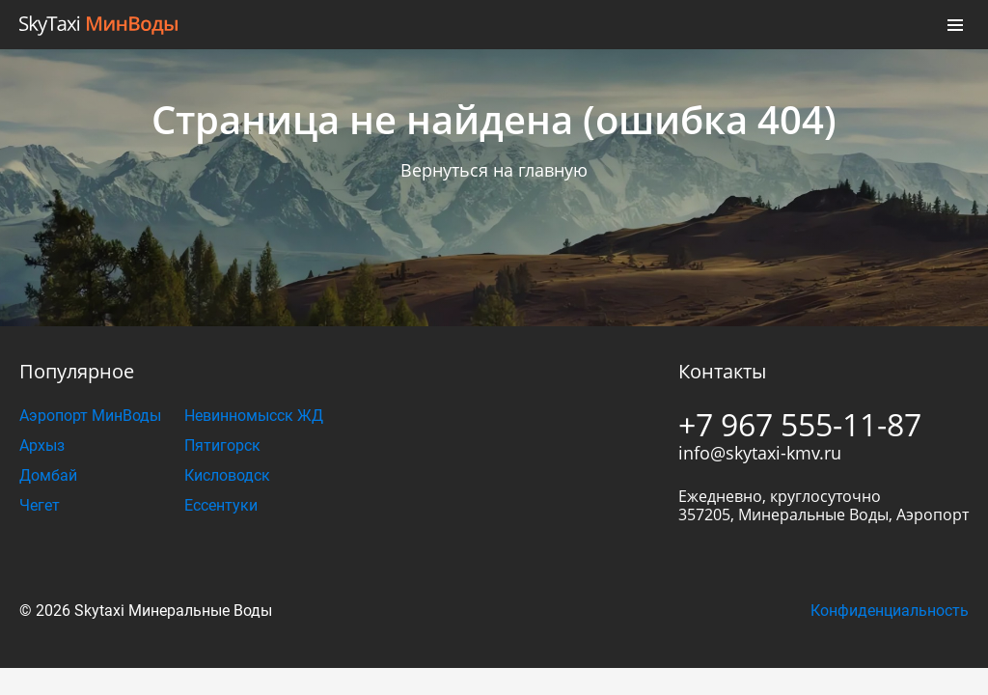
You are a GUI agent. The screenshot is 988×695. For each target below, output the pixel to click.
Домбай (48, 475)
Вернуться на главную (494, 169)
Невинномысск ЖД (253, 415)
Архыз (42, 445)
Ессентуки (221, 505)
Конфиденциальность (889, 610)
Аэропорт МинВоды (90, 415)
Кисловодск (227, 475)
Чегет (39, 505)
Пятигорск (222, 445)
